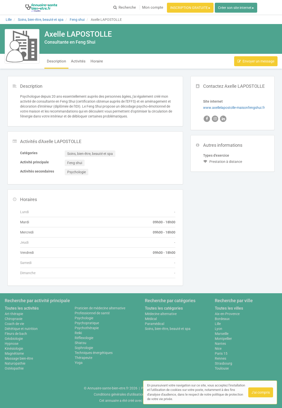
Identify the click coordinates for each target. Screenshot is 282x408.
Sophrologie (84, 348)
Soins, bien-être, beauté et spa (167, 329)
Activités (78, 61)
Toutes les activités (22, 308)
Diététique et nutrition (21, 329)
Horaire (97, 61)
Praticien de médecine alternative (100, 308)
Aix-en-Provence (227, 314)
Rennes (220, 358)
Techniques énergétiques (94, 353)
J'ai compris (260, 392)
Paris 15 (221, 353)
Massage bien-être (19, 358)
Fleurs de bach (16, 334)
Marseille (221, 334)
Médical (151, 319)
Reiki (78, 333)
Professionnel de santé (92, 313)
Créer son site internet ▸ (236, 8)
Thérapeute (83, 358)
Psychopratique (87, 323)
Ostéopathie (14, 368)
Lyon (218, 329)
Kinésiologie (14, 348)
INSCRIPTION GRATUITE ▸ (190, 8)
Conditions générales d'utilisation (119, 394)
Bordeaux (222, 319)
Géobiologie (14, 339)
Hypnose (11, 344)
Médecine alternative (161, 314)
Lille (218, 324)
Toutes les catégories (164, 308)
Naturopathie (15, 363)
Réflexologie (84, 338)
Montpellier (223, 339)
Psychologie (84, 318)
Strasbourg (223, 363)
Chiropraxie (13, 319)
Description (56, 61)
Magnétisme (14, 353)
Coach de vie (14, 324)
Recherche (124, 7)
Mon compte (152, 7)
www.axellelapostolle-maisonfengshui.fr (234, 108)
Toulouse (222, 368)
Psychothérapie (87, 328)
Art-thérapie (14, 314)
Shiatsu (80, 343)
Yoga (79, 363)
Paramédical (154, 324)
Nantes (220, 344)
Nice (218, 348)
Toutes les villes (229, 308)
